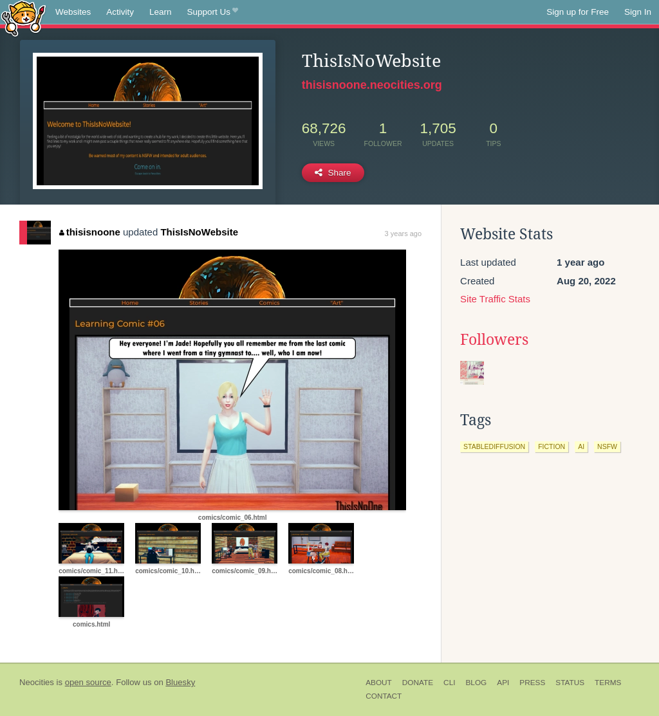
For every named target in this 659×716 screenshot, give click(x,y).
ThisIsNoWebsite (199, 231)
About (379, 682)
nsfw (607, 446)
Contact (384, 696)
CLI (449, 682)
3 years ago (403, 233)
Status (569, 682)
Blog (476, 682)
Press (532, 682)
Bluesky (180, 682)
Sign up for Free (577, 12)
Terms (608, 682)
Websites (73, 12)
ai (581, 446)
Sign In (637, 12)
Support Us (212, 12)
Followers (494, 339)
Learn (160, 12)
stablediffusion (494, 446)
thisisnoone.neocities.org (372, 84)
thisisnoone (89, 231)
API (503, 682)
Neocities (36, 682)
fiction (551, 446)
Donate (417, 682)
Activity (120, 12)
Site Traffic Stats (495, 298)
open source (88, 682)
